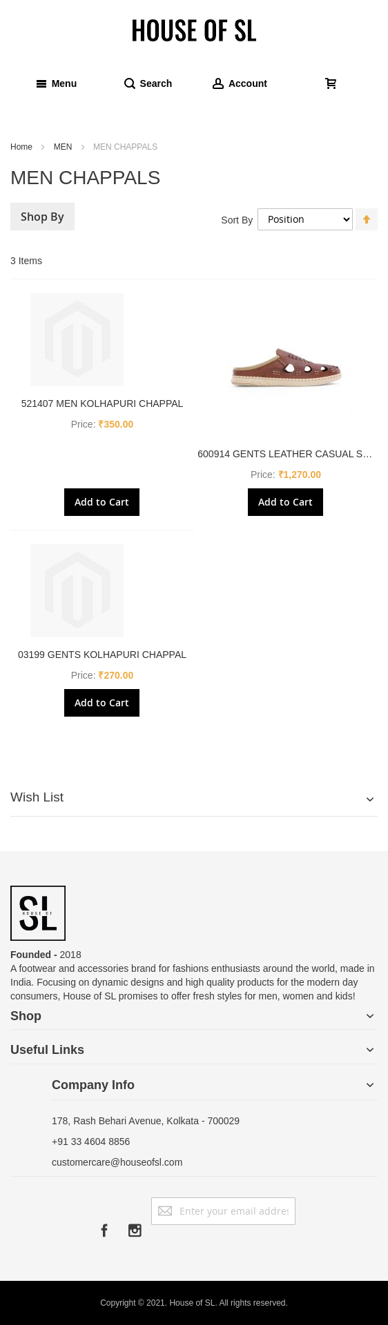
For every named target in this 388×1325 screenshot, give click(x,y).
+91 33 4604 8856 (91, 1141)
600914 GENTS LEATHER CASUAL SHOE (290, 453)
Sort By (237, 219)
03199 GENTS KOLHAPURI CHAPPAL (102, 654)
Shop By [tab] (42, 216)
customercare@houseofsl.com (117, 1162)
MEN (64, 147)
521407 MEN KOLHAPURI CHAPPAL (102, 403)
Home (22, 147)
